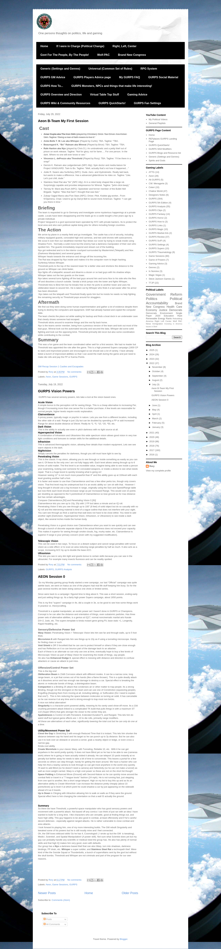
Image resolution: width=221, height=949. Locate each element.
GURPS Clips (155, 210)
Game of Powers (157, 259)
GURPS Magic (156, 229)
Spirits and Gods (157, 160)
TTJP (151, 282)
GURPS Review (157, 237)
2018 (152, 445)
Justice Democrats (170, 310)
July (154, 384)
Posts (48, 919)
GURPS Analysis (63, 569)
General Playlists (157, 123)
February (157, 422)
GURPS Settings (157, 244)
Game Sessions (60, 376)
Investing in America (173, 324)
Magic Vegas (155, 275)
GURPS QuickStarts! (112, 103)
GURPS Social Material (163, 77)
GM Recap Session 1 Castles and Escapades (60, 366)
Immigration (157, 324)
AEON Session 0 (51, 576)
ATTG (152, 172)
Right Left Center (163, 321)
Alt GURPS (154, 179)
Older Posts (130, 893)
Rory (152, 466)
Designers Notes (157, 195)
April (154, 414)
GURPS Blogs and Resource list (165, 153)
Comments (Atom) (61, 900)
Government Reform (164, 294)
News (148, 324)
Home (44, 46)
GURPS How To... (51, 85)
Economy (151, 310)
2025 (152, 350)
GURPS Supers (156, 248)
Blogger (123, 939)
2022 (152, 363)
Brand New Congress (132, 54)
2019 (152, 441)
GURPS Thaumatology (160, 252)
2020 (157, 315)
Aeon (48, 376)
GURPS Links (155, 225)
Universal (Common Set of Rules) (110, 68)
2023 (152, 359)
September (158, 376)
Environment (166, 313)
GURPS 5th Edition (158, 202)
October (156, 371)
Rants (169, 318)
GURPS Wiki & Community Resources (65, 103)
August (156, 380)
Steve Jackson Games (160, 278)
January (156, 427)
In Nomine (154, 271)
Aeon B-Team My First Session (63, 121)
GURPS (73, 376)
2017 (152, 450)
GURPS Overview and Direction (61, 94)
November (157, 367)
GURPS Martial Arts (159, 233)
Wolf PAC (177, 321)
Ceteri (152, 187)
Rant (179, 315)
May (154, 409)
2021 (152, 432)
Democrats (151, 313)
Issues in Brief (151, 327)
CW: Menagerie (156, 183)
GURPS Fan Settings (147, 103)
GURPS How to (156, 221)
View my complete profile (158, 470)
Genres (152, 267)
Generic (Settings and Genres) (60, 68)
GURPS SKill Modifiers (160, 149)
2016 (152, 454)
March (155, 418)
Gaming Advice (137, 94)
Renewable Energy (155, 318)
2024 (152, 354)
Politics (151, 299)
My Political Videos (158, 119)
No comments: (74, 372)
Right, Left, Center (125, 46)
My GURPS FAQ (129, 77)
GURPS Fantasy (157, 214)
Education (169, 315)
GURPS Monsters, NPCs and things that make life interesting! (111, 85)
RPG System (149, 68)
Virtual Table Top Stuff (104, 94)
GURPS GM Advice (52, 77)
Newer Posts (47, 893)
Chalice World (156, 191)
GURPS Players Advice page (92, 77)
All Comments (52, 924)
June (155, 405)
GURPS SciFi (155, 240)
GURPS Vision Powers (56, 391)
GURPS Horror (156, 218)
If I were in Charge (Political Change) (80, 46)
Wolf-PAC (103, 54)
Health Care (174, 306)
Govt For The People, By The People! (64, 54)
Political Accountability (164, 301)
